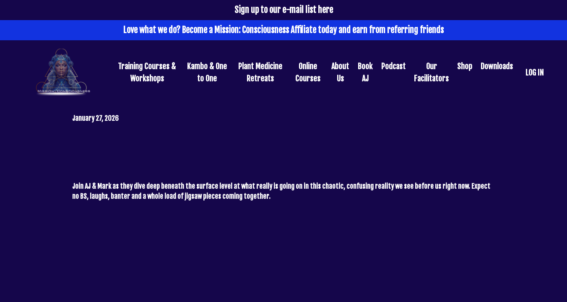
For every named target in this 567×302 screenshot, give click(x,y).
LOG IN (534, 72)
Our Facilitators (431, 72)
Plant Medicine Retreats (260, 72)
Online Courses (307, 72)
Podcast (393, 66)
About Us (340, 72)
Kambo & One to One (207, 72)
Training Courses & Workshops (147, 72)
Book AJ (365, 72)
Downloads (497, 66)
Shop (464, 66)
